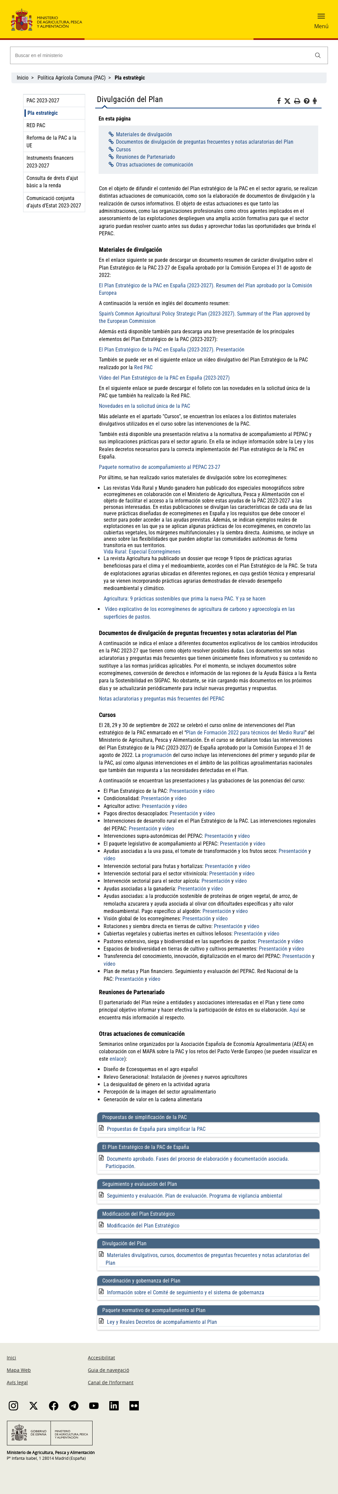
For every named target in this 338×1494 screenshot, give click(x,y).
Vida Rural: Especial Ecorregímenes (142, 551)
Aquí (294, 1010)
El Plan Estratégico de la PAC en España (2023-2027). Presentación (171, 349)
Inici (11, 1357)
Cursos (123, 149)
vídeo (209, 791)
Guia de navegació (108, 1370)
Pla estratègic (42, 113)
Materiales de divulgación (144, 134)
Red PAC (143, 367)
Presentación (183, 791)
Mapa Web (19, 1370)
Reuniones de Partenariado (145, 157)
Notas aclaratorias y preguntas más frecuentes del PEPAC (161, 698)
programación (157, 755)
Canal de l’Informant (110, 1382)
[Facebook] (280, 102)
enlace (117, 1059)
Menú (321, 26)
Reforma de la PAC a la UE (51, 141)
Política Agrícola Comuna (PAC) (72, 78)
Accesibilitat (101, 1357)
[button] (321, 18)
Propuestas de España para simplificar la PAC (156, 1129)
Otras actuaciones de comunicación (154, 164)
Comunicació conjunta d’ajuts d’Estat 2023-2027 (53, 202)
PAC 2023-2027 (42, 100)
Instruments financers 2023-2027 (49, 161)
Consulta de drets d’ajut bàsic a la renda (52, 182)
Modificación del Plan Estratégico (143, 1225)
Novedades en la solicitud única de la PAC (144, 406)
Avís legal (17, 1382)
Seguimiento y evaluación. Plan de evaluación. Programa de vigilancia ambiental (194, 1196)
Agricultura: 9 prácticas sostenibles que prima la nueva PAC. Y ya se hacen (185, 598)
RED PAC (35, 125)
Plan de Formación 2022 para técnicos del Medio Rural (245, 732)
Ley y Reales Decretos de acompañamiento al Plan (162, 1322)
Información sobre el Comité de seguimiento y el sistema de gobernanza (185, 1292)
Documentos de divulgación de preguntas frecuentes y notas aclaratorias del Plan (204, 142)
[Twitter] (289, 101)
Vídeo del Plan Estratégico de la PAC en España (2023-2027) (164, 378)
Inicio (23, 78)
